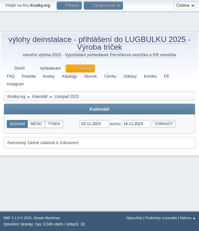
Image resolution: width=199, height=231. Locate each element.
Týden (54, 124)
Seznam (17, 124)
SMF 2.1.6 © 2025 (17, 218)
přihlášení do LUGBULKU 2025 (133, 39)
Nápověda (134, 218)
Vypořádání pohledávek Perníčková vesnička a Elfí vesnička (120, 54)
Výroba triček (99, 47)
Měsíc (36, 124)
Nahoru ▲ (188, 218)
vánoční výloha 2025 (42, 54)
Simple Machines (46, 218)
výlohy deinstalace (41, 39)
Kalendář (100, 109)
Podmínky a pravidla (161, 218)
